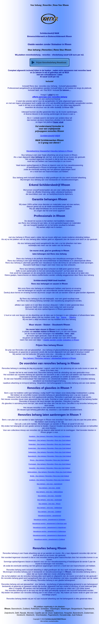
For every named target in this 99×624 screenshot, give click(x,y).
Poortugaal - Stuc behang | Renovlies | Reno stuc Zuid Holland (50, 464)
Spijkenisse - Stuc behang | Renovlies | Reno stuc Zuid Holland (49, 452)
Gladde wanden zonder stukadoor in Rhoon (61, 340)
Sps (57, 317)
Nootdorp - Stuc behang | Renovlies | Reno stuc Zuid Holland (49, 436)
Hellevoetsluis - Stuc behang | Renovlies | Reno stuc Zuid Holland (49, 472)
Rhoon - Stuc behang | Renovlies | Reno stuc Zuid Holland (49, 460)
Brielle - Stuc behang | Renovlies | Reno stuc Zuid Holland (49, 476)
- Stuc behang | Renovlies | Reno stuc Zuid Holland (53, 448)
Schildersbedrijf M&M (50, 136)
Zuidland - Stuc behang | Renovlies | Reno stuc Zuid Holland (49, 480)
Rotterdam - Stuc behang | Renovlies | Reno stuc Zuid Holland (49, 444)
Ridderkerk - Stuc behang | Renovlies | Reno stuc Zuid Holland (50, 440)
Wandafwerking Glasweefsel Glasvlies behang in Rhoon (49, 151)
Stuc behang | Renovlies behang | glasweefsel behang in (46, 358)
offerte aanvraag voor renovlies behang (49, 97)
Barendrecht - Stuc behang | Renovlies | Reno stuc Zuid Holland (49, 456)
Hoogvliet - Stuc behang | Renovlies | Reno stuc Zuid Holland (49, 468)
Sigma (63, 317)
